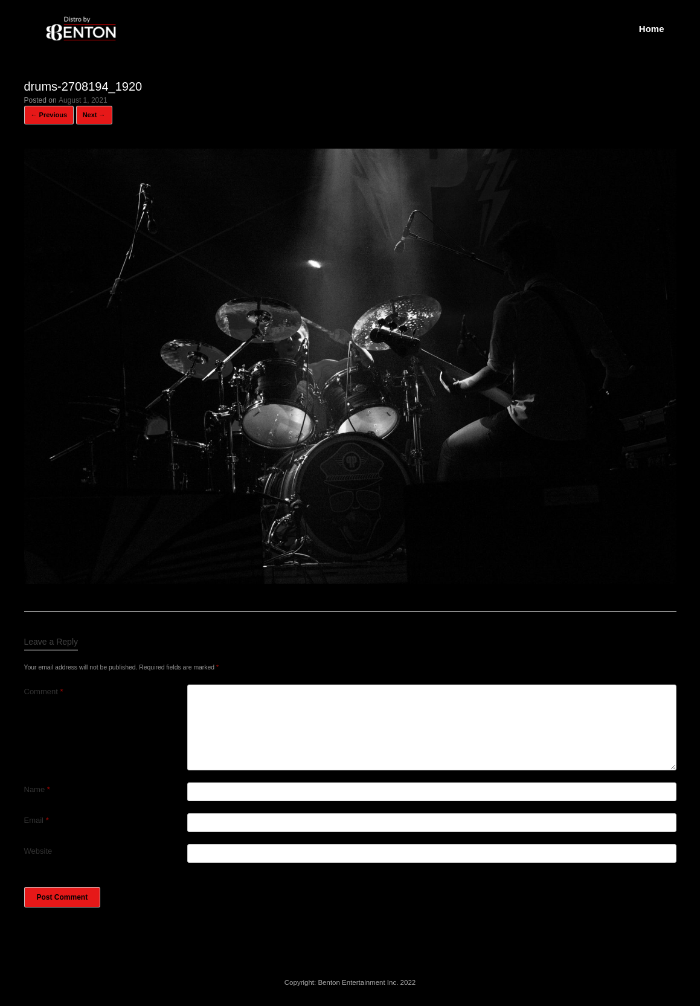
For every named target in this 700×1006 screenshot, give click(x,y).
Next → (94, 114)
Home (651, 29)
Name (37, 789)
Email (36, 820)
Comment (43, 691)
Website (38, 851)
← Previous (49, 114)
